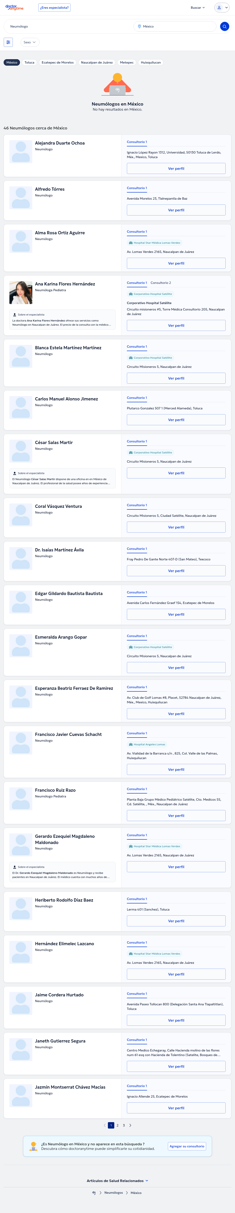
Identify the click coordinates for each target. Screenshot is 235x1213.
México (11, 62)
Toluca (29, 62)
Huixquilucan (151, 62)
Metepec (127, 62)
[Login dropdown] (222, 7)
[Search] (224, 26)
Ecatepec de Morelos (58, 62)
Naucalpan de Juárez (97, 62)
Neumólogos (113, 1193)
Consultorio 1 (137, 142)
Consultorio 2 (161, 283)
